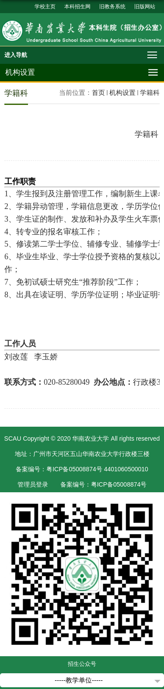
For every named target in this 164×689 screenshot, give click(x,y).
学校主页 (45, 6)
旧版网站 (144, 6)
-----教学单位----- (79, 680)
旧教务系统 (112, 6)
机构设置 (122, 92)
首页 (98, 92)
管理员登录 (32, 484)
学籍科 (150, 92)
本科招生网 (77, 6)
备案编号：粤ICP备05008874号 (103, 484)
